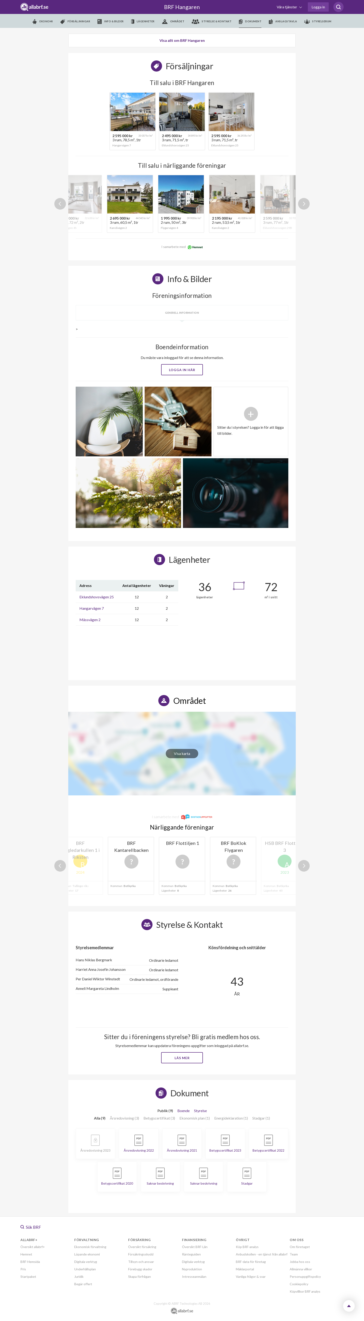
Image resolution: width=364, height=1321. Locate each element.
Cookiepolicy (299, 1284)
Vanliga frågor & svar (251, 1276)
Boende (183, 1110)
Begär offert (83, 1284)
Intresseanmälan (194, 1276)
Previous (60, 204)
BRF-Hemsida (30, 1262)
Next (304, 204)
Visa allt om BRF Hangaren (182, 40)
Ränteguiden (191, 1254)
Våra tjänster (287, 7)
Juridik (79, 1276)
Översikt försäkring (142, 1247)
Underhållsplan (85, 1269)
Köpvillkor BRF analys (305, 1291)
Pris (23, 1269)
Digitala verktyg (85, 1262)
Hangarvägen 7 (91, 608)
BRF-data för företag (251, 1262)
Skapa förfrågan (139, 1276)
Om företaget (300, 1247)
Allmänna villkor (301, 1269)
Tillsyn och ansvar (141, 1262)
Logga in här (182, 370)
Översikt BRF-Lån (195, 1247)
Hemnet (26, 1254)
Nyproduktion (192, 1269)
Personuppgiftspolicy (305, 1276)
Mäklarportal (245, 1269)
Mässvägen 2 (90, 619)
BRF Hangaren (182, 6)
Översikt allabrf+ (32, 1247)
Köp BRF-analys (247, 1247)
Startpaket (28, 1276)
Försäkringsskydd (140, 1254)
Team (294, 1254)
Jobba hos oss (300, 1262)
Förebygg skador (140, 1269)
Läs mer (182, 1058)
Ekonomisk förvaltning (90, 1247)
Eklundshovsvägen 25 (96, 597)
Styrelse (200, 1110)
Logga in (318, 7)
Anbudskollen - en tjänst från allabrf (261, 1254)
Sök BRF (30, 1227)
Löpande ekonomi (87, 1254)
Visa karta (182, 753)
